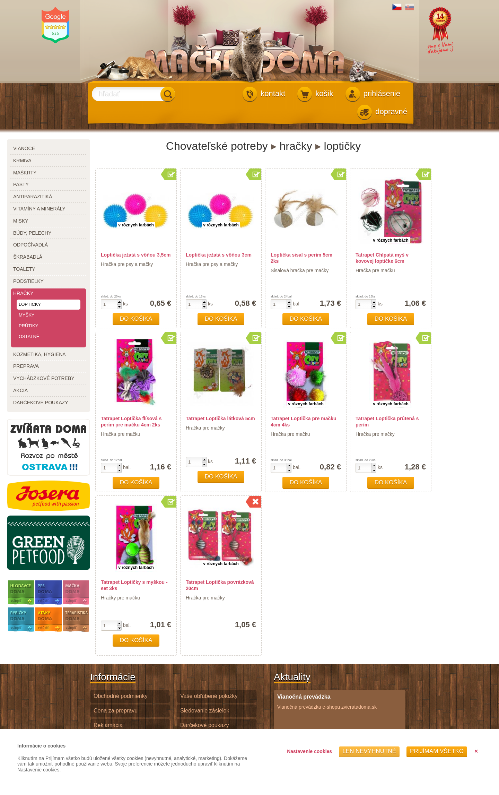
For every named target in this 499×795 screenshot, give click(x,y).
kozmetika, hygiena (39, 354)
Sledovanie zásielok (204, 711)
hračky (23, 293)
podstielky (28, 281)
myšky (27, 315)
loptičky (30, 304)
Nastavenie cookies (309, 751)
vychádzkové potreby (44, 378)
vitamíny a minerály (39, 208)
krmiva (22, 160)
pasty (21, 184)
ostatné (29, 336)
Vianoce (24, 148)
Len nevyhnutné (369, 751)
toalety (24, 269)
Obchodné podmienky (121, 696)
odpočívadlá (30, 245)
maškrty (24, 172)
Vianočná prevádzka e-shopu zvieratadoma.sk (327, 701)
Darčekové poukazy (204, 725)
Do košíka (136, 319)
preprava (26, 366)
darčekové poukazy (40, 402)
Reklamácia (108, 725)
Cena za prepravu (116, 711)
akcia (20, 390)
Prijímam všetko (437, 751)
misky (20, 221)
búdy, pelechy (32, 233)
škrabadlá (27, 257)
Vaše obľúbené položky (208, 696)
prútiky (28, 325)
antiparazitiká (32, 196)
